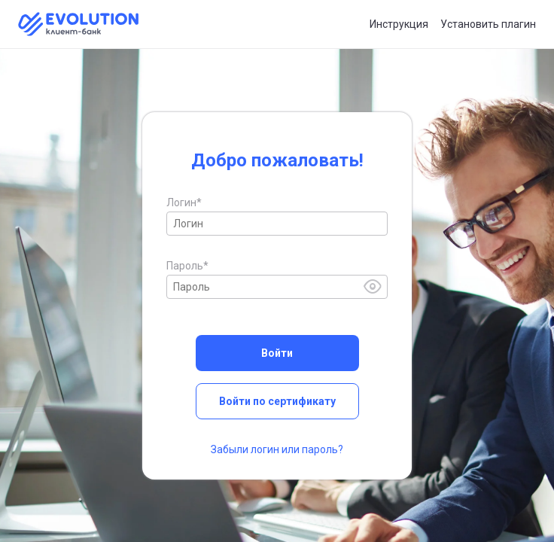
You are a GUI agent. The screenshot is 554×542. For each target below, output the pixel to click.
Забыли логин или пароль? (277, 449)
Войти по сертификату (277, 401)
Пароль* (187, 266)
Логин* (184, 202)
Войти (277, 353)
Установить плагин (488, 24)
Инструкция (399, 24)
